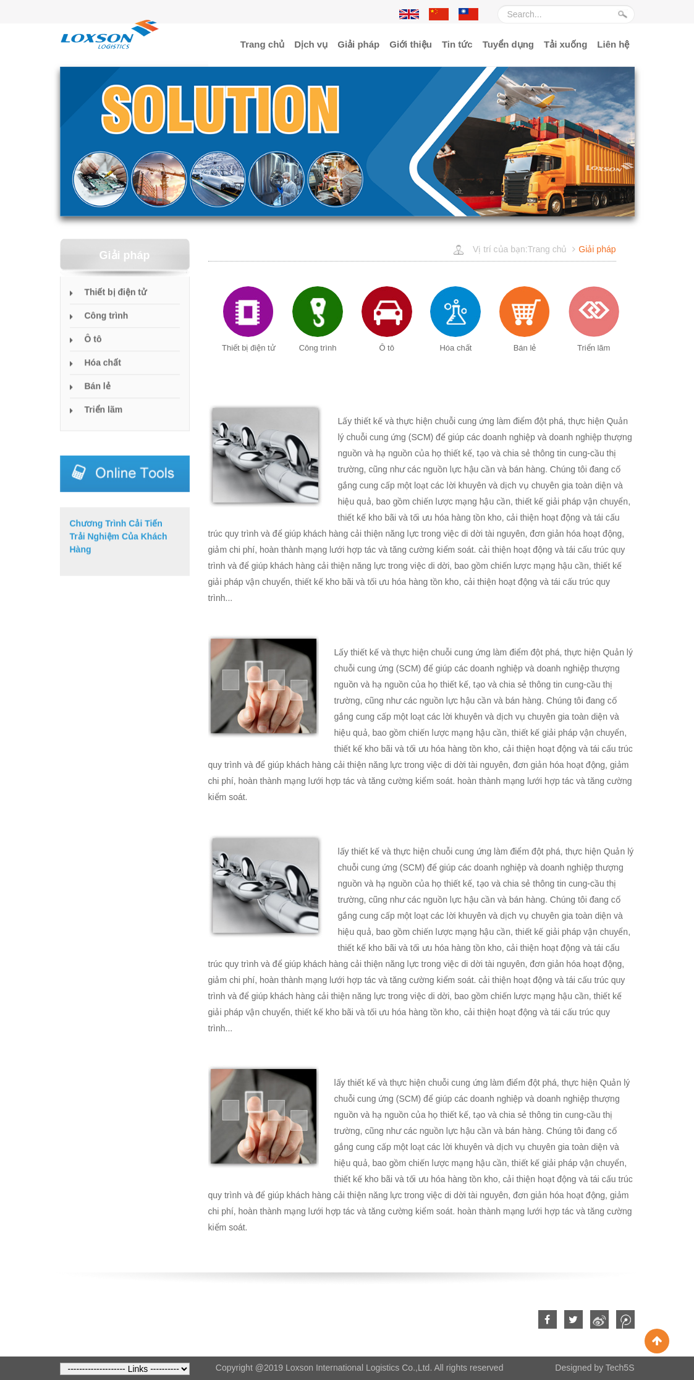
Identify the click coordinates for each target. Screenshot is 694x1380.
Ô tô (93, 347)
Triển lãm (104, 417)
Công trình (107, 323)
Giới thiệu (410, 44)
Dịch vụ (311, 44)
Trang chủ (262, 44)
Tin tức (457, 44)
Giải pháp (358, 44)
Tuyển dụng (508, 44)
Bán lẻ (98, 394)
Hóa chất (103, 370)
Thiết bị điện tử (116, 300)
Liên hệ (613, 44)
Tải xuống (565, 44)
